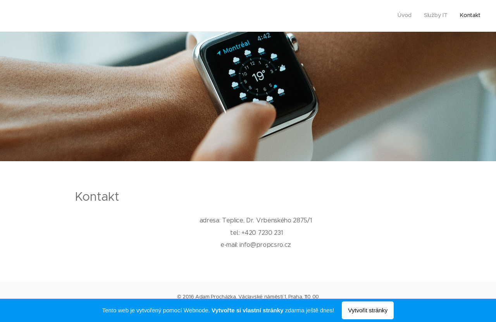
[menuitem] (458, 16)
